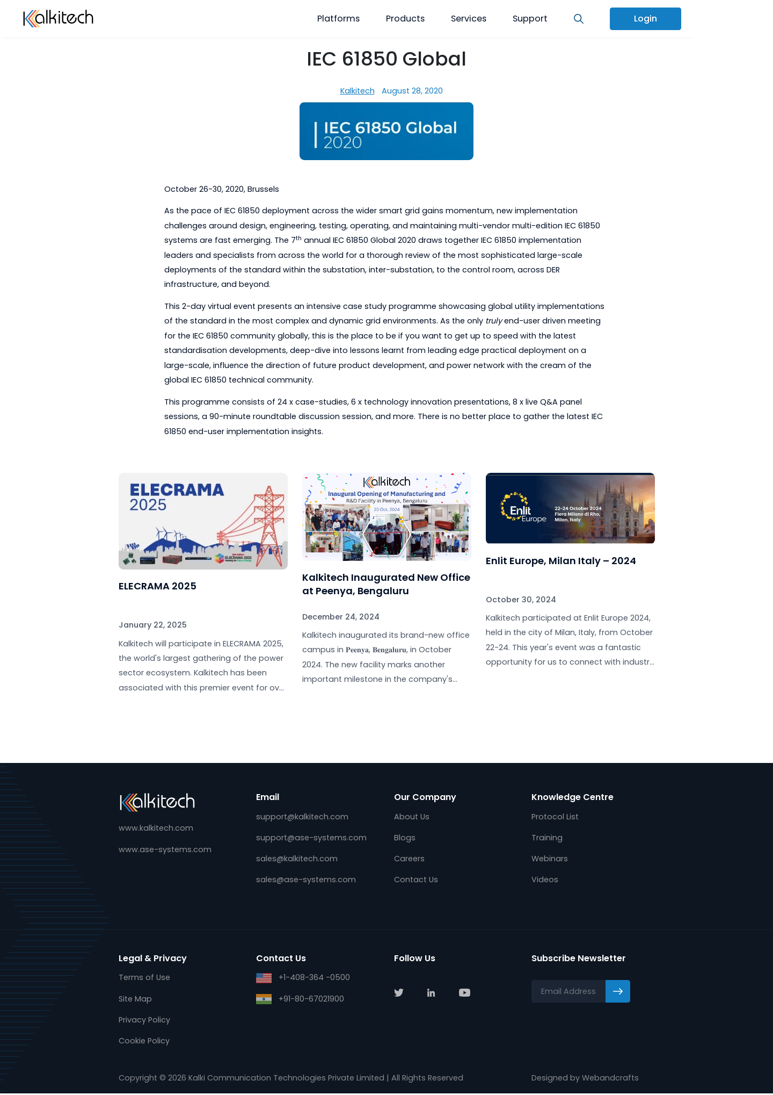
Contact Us (416, 880)
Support (530, 18)
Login (645, 18)
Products (405, 18)
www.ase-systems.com (165, 849)
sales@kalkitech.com (297, 859)
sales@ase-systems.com (306, 880)
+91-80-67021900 (300, 1000)
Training (547, 837)
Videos (544, 880)
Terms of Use (144, 978)
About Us (411, 816)
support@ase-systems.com (311, 837)
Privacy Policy (144, 1020)
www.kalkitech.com (156, 828)
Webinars (549, 859)
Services (468, 18)
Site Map (135, 1000)
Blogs (404, 837)
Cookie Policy (144, 1042)
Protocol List (555, 816)
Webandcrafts (610, 1079)
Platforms (338, 18)
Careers (409, 859)
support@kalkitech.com (302, 816)
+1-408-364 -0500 (303, 978)
